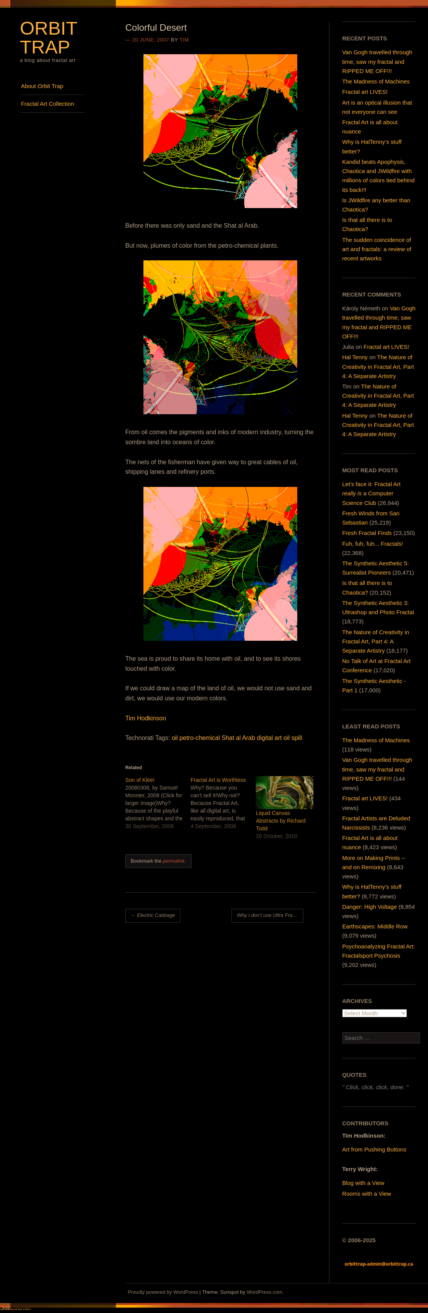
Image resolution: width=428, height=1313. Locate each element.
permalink (174, 861)
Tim (184, 40)
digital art (269, 738)
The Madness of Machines (376, 81)
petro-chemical (200, 738)
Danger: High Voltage (369, 906)
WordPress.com (264, 1292)
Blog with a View (363, 1183)
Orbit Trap (48, 37)
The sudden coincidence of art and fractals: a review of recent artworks (376, 249)
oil (175, 738)
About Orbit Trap (42, 86)
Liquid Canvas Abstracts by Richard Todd (280, 820)
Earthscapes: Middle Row (375, 926)
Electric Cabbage (153, 915)
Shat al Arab (238, 738)
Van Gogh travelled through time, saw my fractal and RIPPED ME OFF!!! (377, 61)
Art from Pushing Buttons (374, 1149)
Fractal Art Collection (47, 103)
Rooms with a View (366, 1193)
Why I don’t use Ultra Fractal (270, 915)
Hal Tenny (355, 357)
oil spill (292, 738)
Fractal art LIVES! (365, 91)
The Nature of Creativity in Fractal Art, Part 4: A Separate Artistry (378, 366)
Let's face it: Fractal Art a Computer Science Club (371, 493)
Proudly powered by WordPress (163, 1292)
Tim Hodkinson (145, 718)
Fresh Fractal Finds (367, 533)
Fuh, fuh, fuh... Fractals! (372, 543)
